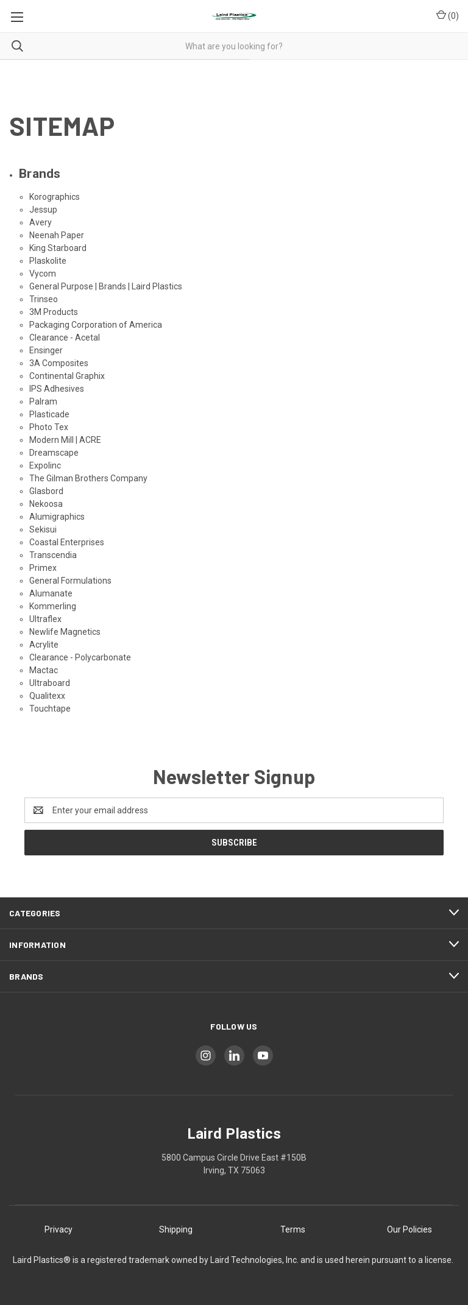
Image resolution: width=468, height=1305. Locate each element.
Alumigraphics (57, 517)
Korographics (54, 197)
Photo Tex (48, 427)
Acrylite (43, 644)
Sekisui (43, 529)
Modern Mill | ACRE (65, 440)
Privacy (58, 1229)
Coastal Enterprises (66, 542)
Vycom (42, 273)
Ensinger (46, 350)
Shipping (176, 1229)
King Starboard (58, 248)
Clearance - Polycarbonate (80, 657)
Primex (43, 568)
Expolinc (45, 465)
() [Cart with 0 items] (447, 15)
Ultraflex (45, 619)
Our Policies (409, 1229)
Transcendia (53, 555)
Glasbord (46, 491)
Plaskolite (47, 261)
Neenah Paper (56, 235)
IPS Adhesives (56, 389)
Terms (292, 1229)
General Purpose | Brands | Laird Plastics (105, 286)
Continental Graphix (67, 376)
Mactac (43, 670)
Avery (40, 222)
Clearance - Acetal (64, 337)
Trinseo (43, 299)
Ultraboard (49, 683)
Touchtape (50, 708)
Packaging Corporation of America (95, 325)
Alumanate (51, 593)
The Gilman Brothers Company (88, 478)
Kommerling (52, 606)
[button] (58, 1230)
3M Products (53, 312)
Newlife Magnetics (65, 632)
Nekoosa (46, 504)
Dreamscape (54, 453)
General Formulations (70, 580)
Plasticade (49, 414)
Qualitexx (47, 696)
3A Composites (58, 363)
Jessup (43, 209)
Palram (43, 401)
